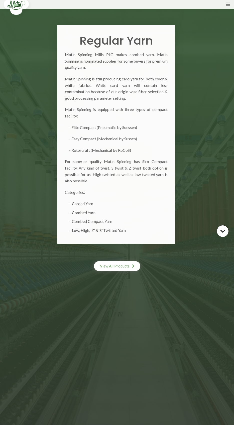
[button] (117, 266)
